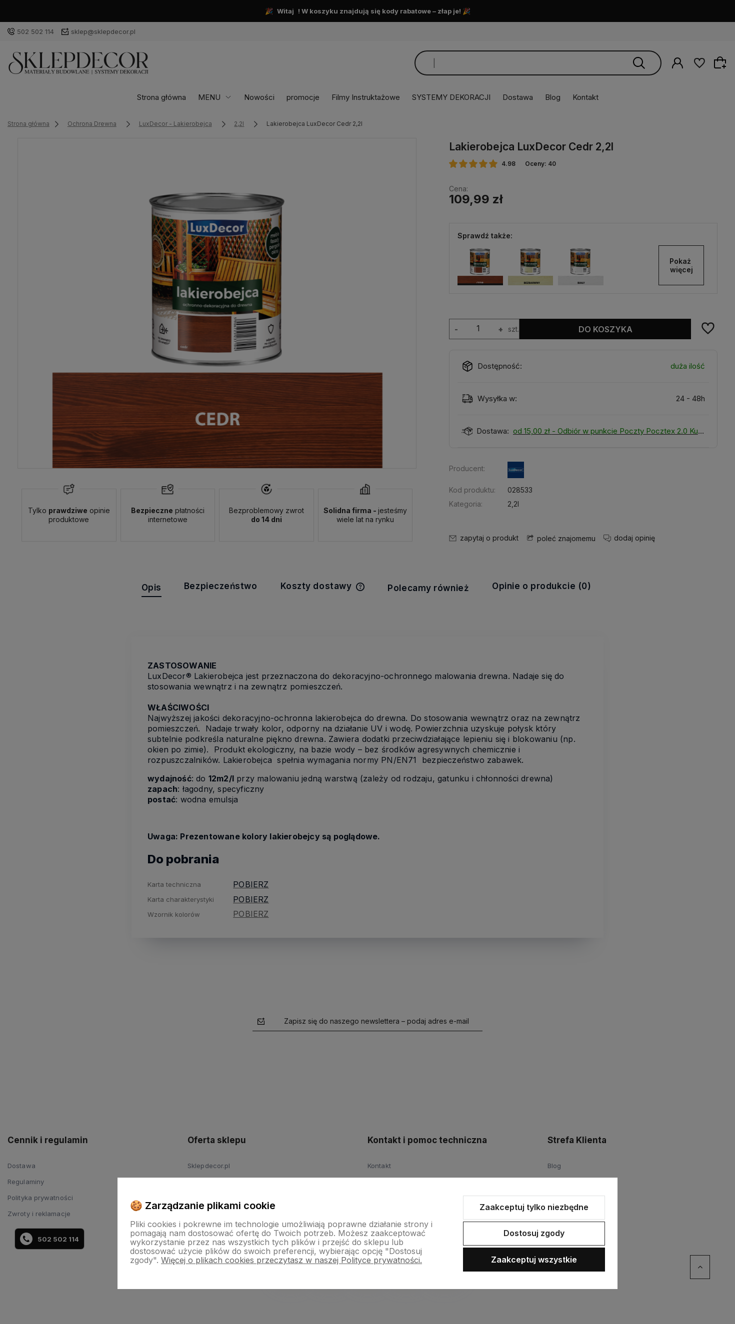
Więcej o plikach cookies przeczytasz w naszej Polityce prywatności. (291, 1260)
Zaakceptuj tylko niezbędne (534, 1207)
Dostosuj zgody (534, 1233)
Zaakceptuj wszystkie (534, 1260)
